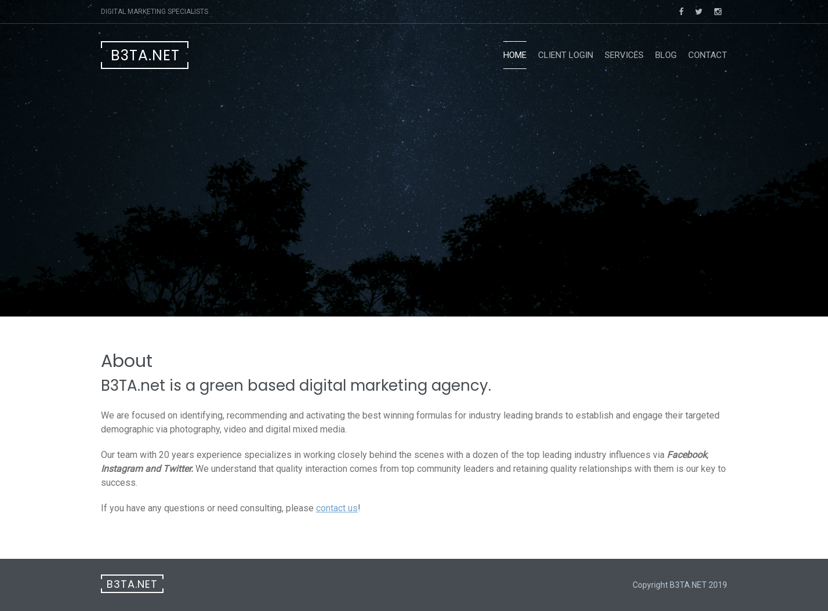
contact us (337, 508)
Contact (707, 55)
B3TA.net (145, 55)
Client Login (565, 55)
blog (666, 55)
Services (624, 55)
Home (514, 55)
